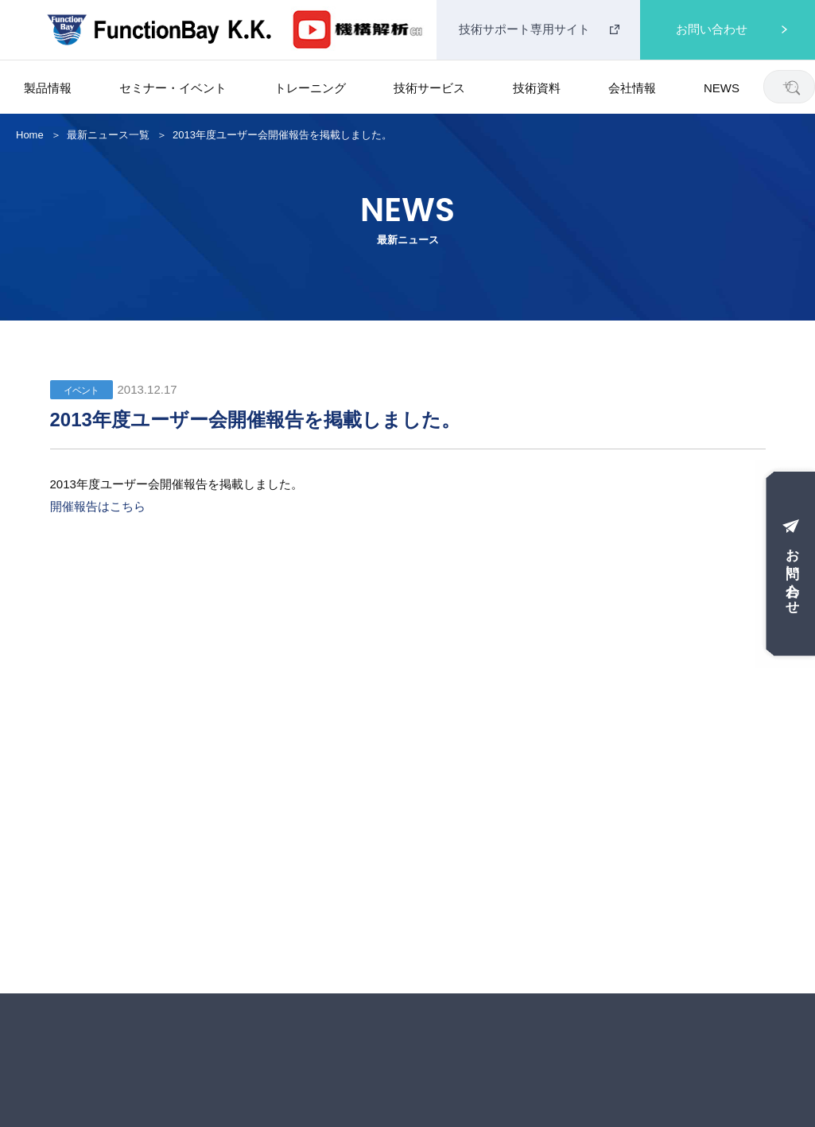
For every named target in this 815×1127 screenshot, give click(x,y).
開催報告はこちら (98, 506)
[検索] (792, 87)
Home (30, 135)
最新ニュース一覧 (108, 135)
